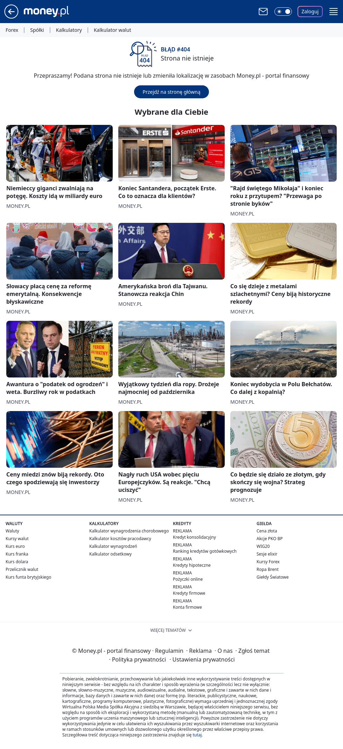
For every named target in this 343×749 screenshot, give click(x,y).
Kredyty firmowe (189, 593)
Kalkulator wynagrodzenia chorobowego (129, 531)
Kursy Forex (268, 562)
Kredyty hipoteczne (192, 565)
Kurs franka (17, 554)
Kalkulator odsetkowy (110, 554)
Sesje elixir (267, 554)
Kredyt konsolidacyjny (194, 537)
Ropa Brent (268, 569)
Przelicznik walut (22, 569)
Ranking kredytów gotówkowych (205, 551)
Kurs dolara (17, 562)
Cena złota (267, 531)
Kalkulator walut (112, 30)
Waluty (12, 531)
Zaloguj (310, 11)
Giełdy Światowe (273, 577)
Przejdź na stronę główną (171, 92)
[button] (333, 11)
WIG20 (263, 546)
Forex (12, 30)
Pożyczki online (188, 579)
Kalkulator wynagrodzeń (113, 546)
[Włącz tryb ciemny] (283, 11)
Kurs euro (15, 546)
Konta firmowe (187, 607)
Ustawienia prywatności (201, 659)
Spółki (37, 30)
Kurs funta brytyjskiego (28, 577)
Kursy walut (17, 539)
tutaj (197, 735)
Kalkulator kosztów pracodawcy (120, 539)
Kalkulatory (69, 30)
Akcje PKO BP (270, 539)
